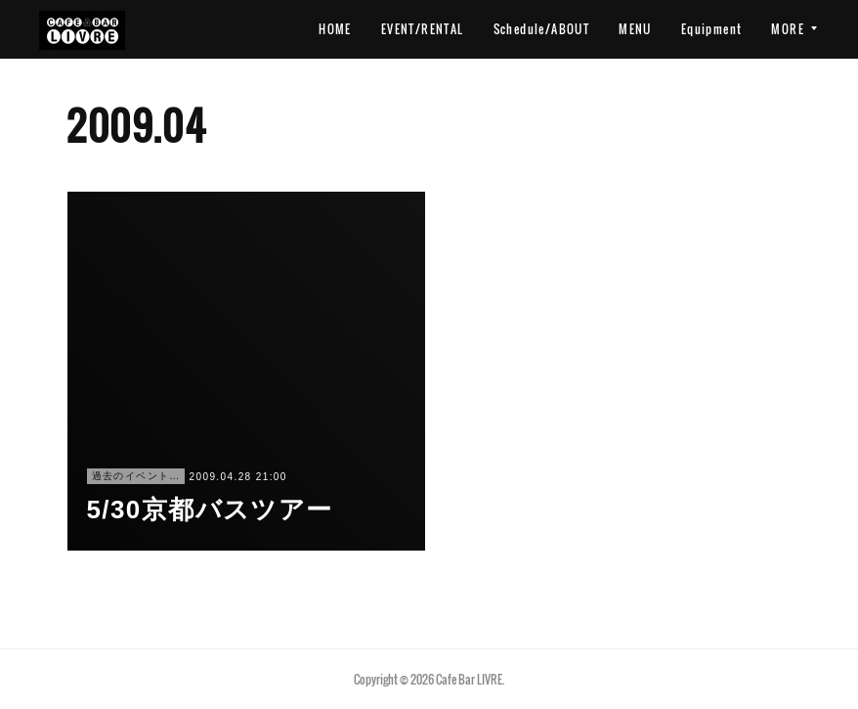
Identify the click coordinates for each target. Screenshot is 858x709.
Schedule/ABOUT (541, 29)
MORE (787, 29)
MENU (635, 29)
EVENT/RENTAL (422, 29)
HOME (335, 29)
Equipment (712, 29)
